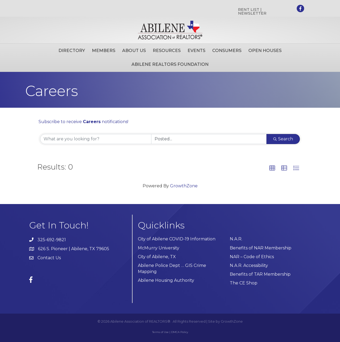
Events (196, 50)
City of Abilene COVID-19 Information (176, 238)
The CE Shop (243, 282)
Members (103, 50)
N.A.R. (236, 238)
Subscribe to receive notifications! (83, 121)
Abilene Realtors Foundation (170, 64)
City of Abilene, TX (157, 256)
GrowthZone (184, 185)
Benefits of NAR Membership (260, 247)
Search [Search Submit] (283, 138)
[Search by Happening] (209, 139)
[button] (272, 168)
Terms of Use (160, 332)
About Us (134, 50)
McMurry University (158, 247)
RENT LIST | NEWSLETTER (252, 11)
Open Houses (265, 50)
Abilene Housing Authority (166, 280)
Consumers (226, 50)
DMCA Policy (179, 332)
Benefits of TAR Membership (260, 274)
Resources (167, 50)
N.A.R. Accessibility (249, 265)
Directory (71, 50)
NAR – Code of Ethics (252, 256)
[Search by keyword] (95, 139)
